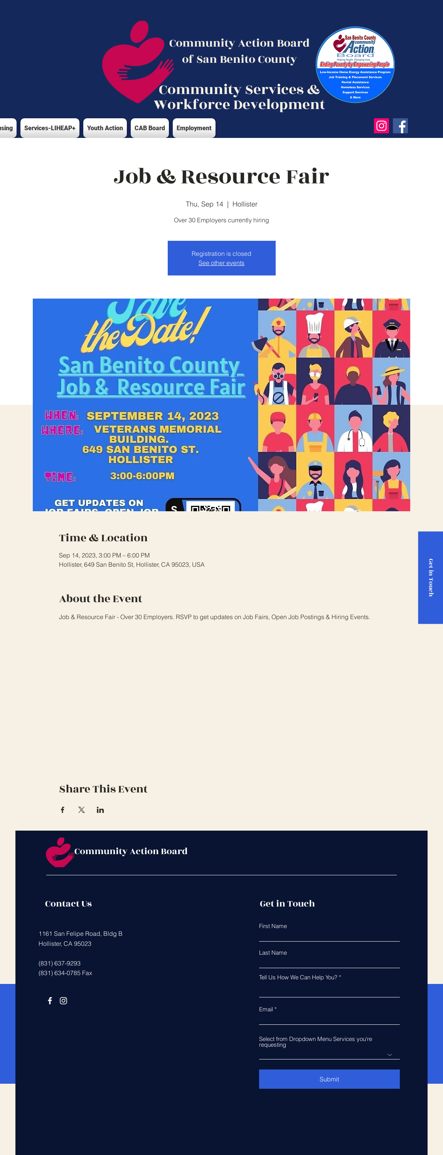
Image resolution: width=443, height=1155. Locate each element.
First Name (273, 926)
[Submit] (329, 1079)
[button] (50, 128)
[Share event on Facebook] (62, 810)
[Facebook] (400, 125)
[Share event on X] (81, 810)
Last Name (273, 952)
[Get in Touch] (430, 577)
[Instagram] (381, 125)
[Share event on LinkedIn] (100, 810)
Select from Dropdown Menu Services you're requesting (315, 1042)
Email (266, 1009)
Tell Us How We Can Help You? (298, 977)
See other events (221, 263)
